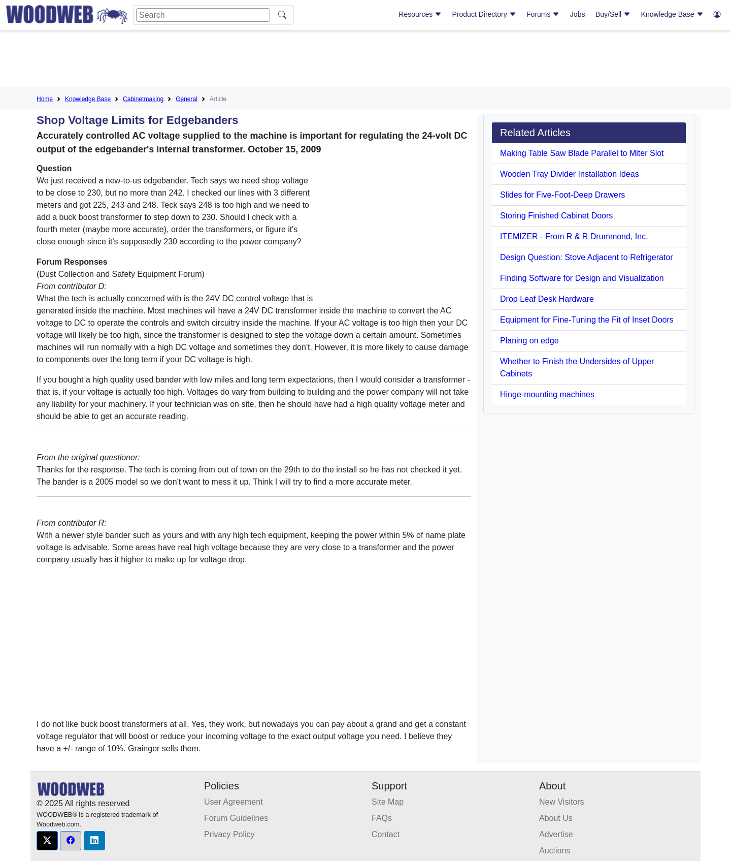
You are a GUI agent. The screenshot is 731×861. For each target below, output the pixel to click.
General (186, 99)
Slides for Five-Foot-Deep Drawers (562, 194)
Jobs (577, 14)
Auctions (554, 850)
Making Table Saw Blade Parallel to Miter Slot (582, 153)
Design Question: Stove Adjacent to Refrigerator (586, 257)
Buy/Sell (612, 14)
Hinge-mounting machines (547, 394)
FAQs (382, 818)
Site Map (388, 802)
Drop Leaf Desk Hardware (547, 299)
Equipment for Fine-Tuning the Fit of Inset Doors (587, 319)
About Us (556, 818)
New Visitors (561, 802)
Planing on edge (529, 340)
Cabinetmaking (143, 99)
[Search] (203, 15)
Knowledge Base (672, 14)
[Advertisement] (365, 60)
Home (45, 99)
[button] (47, 840)
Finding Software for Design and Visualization (582, 278)
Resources (420, 14)
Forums (542, 14)
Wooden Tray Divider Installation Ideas (569, 174)
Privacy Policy (229, 834)
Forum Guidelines (236, 818)
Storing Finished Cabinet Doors (556, 215)
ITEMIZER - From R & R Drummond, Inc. (574, 236)
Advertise (556, 834)
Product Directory (484, 14)
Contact (386, 834)
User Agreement (233, 802)
